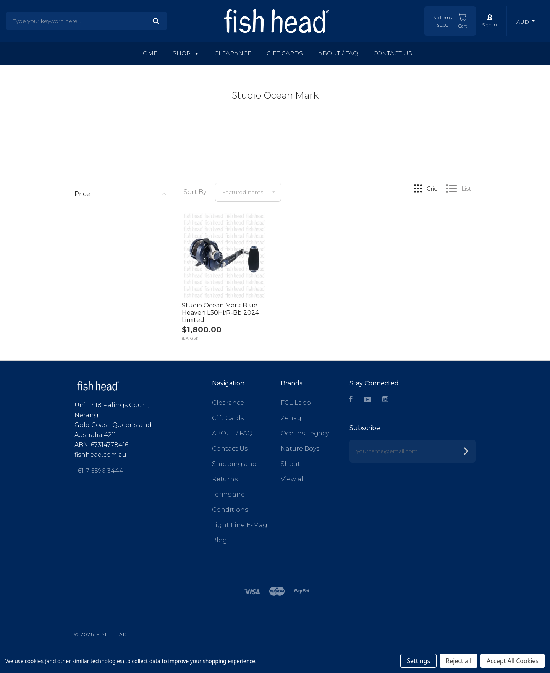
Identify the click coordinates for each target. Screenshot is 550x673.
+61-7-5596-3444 (98, 470)
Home (147, 53)
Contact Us (392, 53)
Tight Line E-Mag (239, 525)
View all (293, 479)
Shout (290, 464)
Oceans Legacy (305, 433)
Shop (185, 53)
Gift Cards (285, 53)
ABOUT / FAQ (338, 53)
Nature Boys (300, 448)
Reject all (458, 661)
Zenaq (291, 418)
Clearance (232, 53)
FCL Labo (296, 402)
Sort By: (195, 192)
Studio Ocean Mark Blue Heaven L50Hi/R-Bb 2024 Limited (220, 313)
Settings (418, 661)
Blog (219, 540)
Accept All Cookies (513, 661)
